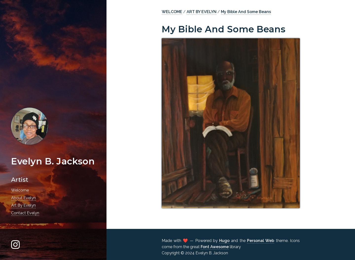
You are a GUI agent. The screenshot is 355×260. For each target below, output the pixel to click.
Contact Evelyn (25, 213)
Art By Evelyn (23, 205)
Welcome (20, 190)
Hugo (224, 240)
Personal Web (260, 240)
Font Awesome (215, 246)
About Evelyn (23, 198)
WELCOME (172, 11)
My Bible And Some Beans (246, 11)
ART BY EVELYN (201, 11)
